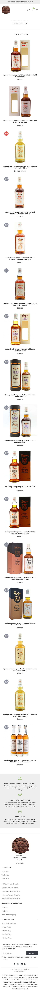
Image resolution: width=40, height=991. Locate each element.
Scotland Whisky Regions (10, 887)
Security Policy (6, 934)
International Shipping (9, 915)
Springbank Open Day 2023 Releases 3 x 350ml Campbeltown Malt (20, 761)
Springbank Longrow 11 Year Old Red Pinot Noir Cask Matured (20, 121)
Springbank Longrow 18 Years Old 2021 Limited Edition (20, 395)
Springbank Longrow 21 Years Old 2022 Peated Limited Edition (20, 578)
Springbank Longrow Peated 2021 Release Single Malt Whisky (20, 669)
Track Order (5, 875)
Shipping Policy (7, 938)
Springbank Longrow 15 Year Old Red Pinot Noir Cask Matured (20, 304)
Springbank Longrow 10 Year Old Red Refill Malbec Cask (20, 76)
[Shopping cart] (32, 9)
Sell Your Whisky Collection (10, 884)
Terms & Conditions (24, 957)
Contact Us (5, 878)
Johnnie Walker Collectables (11, 898)
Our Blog (4, 911)
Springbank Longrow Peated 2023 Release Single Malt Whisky (20, 167)
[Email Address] (14, 953)
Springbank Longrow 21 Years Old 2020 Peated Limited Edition (20, 532)
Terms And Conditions (9, 923)
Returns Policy (6, 931)
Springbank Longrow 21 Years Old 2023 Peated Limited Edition (20, 624)
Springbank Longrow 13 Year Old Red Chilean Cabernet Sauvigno (20, 258)
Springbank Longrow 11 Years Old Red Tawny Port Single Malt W (20, 213)
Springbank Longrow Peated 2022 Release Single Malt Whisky (20, 715)
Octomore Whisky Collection (11, 895)
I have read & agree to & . (19, 958)
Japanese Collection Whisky (11, 891)
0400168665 (20, 863)
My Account (5, 871)
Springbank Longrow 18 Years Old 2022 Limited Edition (20, 441)
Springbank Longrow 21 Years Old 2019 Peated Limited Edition (20, 487)
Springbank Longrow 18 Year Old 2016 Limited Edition (20, 350)
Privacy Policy (6, 927)
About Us (5, 907)
